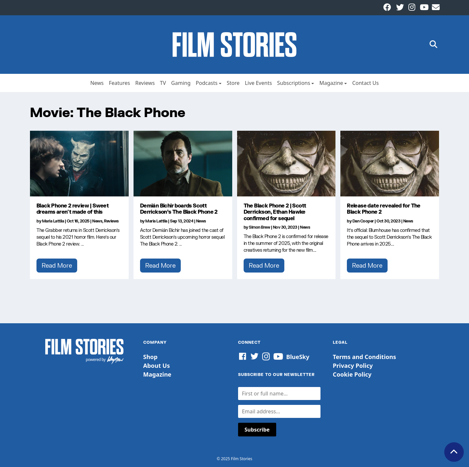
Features (119, 83)
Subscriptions (293, 83)
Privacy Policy (353, 365)
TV (163, 83)
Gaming (181, 83)
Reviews (145, 83)
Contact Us (365, 83)
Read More (57, 265)
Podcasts (207, 83)
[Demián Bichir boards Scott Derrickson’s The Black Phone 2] (183, 163)
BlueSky (297, 357)
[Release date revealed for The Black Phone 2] (389, 163)
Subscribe (257, 429)
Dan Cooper (363, 221)
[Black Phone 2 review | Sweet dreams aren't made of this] (79, 163)
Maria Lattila (53, 221)
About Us (156, 365)
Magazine (331, 83)
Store (233, 83)
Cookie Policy (352, 374)
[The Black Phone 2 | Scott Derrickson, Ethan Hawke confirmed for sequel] (286, 163)
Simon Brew (259, 227)
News (97, 83)
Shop (150, 357)
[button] (433, 45)
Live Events (258, 83)
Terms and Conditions (364, 357)
